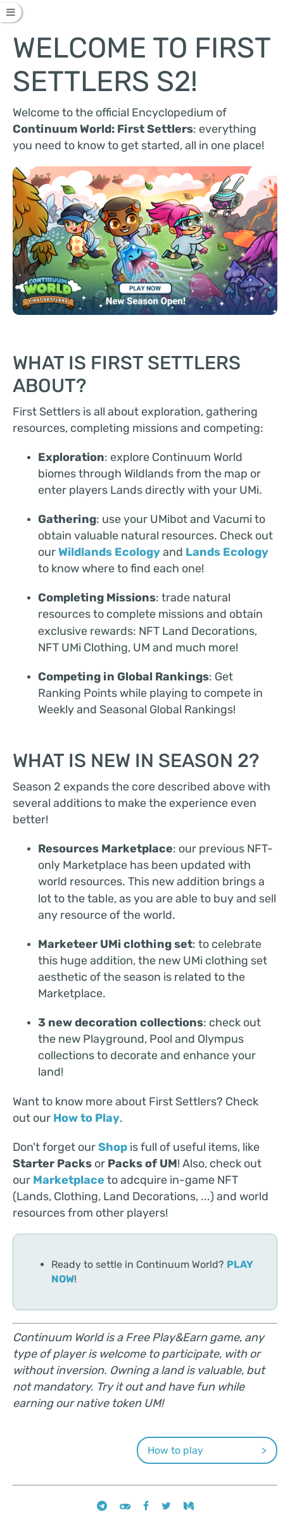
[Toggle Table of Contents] (11, 12)
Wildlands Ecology (109, 552)
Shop (112, 1147)
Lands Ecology (227, 552)
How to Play (86, 1118)
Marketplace (68, 1180)
